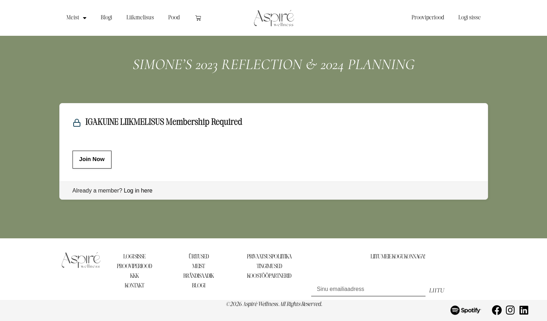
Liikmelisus (140, 17)
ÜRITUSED (199, 256)
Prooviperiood (428, 17)
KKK (134, 276)
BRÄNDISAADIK (198, 276)
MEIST (198, 266)
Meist (76, 17)
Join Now (92, 159)
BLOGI (198, 285)
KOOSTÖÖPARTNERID (269, 276)
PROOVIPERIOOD (134, 266)
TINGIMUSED (269, 266)
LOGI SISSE (134, 256)
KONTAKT (134, 285)
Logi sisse (469, 17)
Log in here (138, 191)
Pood (174, 17)
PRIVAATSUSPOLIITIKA (269, 256)
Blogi (106, 17)
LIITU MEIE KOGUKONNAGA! (398, 256)
